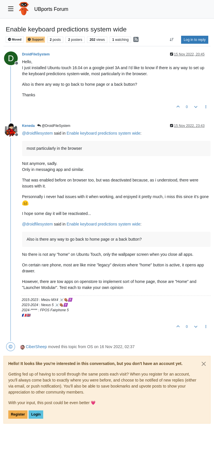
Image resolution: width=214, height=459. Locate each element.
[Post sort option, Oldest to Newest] (172, 40)
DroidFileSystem (36, 54)
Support (35, 39)
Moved (14, 39)
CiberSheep (36, 346)
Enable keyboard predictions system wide (103, 133)
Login (36, 414)
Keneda (28, 126)
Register (18, 414)
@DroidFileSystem (53, 126)
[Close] (203, 364)
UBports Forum (51, 9)
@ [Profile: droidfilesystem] (37, 133)
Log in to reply (195, 40)
